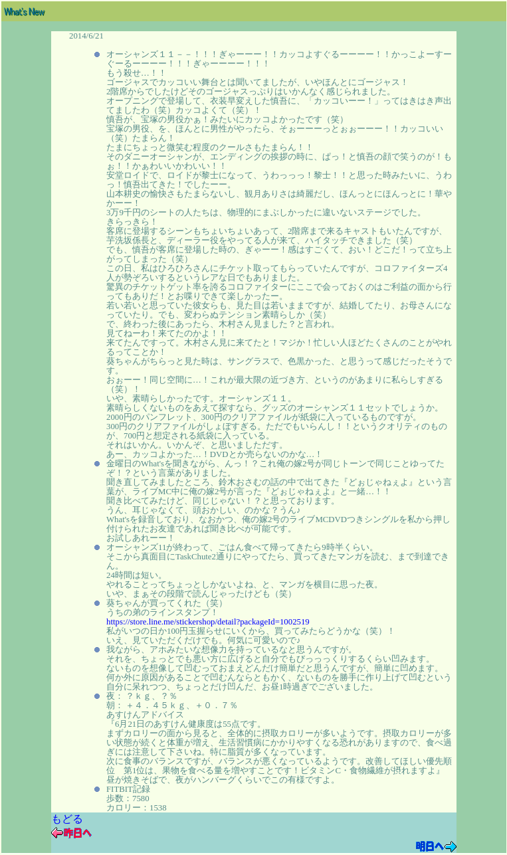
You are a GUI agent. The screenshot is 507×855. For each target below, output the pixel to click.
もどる (67, 818)
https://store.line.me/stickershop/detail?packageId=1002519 (208, 621)
